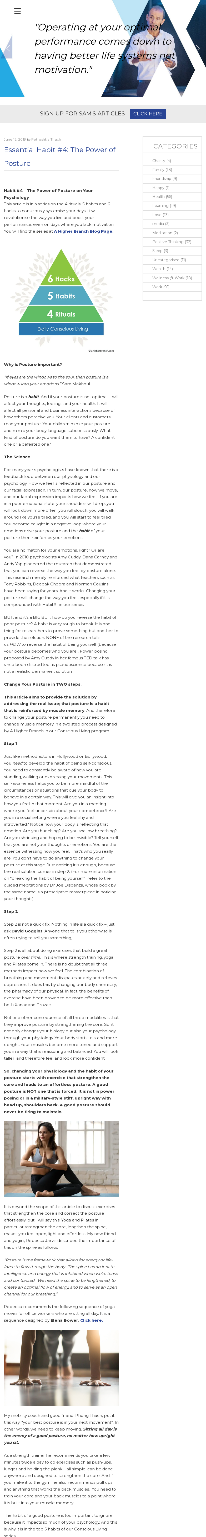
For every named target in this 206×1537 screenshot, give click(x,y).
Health (158, 196)
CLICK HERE (147, 114)
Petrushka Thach (46, 139)
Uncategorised (165, 260)
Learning (160, 205)
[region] (103, 48)
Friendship (161, 178)
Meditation (162, 233)
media (158, 223)
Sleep (157, 250)
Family (158, 169)
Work (157, 287)
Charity (158, 160)
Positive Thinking (168, 241)
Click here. (91, 1320)
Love (157, 214)
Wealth (158, 268)
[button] (8, 48)
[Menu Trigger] (17, 11)
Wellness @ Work (168, 278)
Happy (158, 187)
